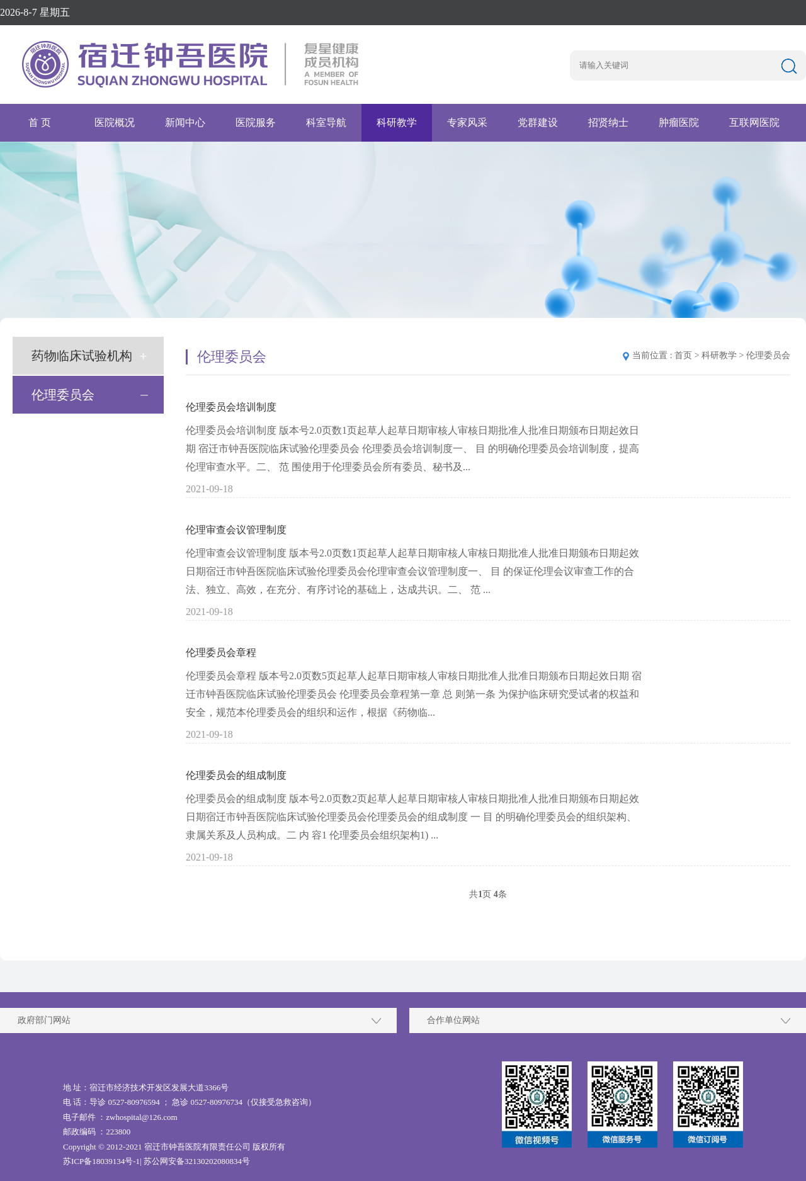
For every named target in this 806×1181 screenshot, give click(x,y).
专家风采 (467, 122)
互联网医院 (754, 122)
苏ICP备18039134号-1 (101, 1161)
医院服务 (256, 122)
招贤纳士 (608, 122)
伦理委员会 (62, 395)
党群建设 (538, 122)
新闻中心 (185, 122)
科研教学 (397, 122)
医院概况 (114, 122)
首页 (683, 355)
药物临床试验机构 (81, 356)
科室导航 (326, 122)
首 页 (39, 122)
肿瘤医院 (679, 122)
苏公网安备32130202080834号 (197, 1161)
